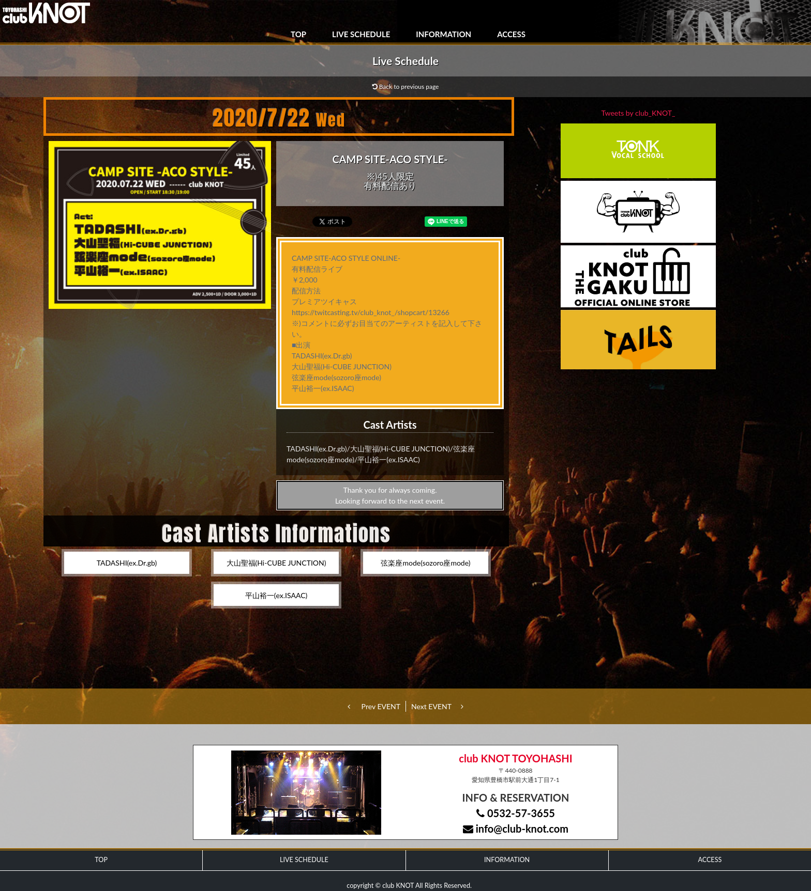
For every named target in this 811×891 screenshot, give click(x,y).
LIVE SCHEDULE (361, 34)
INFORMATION (443, 34)
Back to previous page (405, 86)
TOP (298, 34)
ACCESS (511, 34)
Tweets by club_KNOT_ (638, 112)
